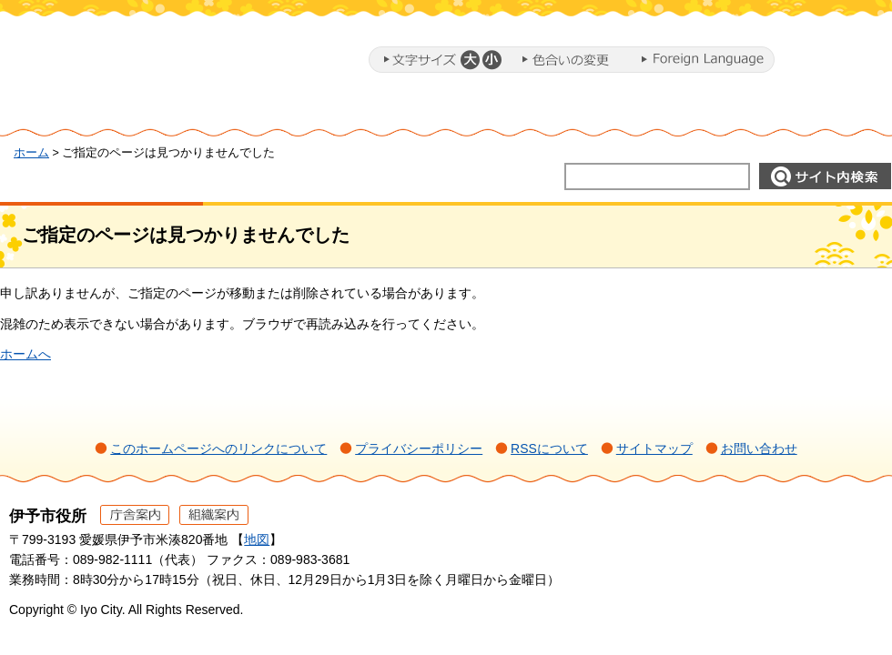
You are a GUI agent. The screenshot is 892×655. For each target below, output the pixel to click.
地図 (256, 539)
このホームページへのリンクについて (218, 448)
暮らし (196, 111)
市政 (820, 111)
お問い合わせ (759, 448)
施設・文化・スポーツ (660, 111)
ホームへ (25, 354)
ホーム (76, 111)
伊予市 (154, 62)
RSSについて (549, 448)
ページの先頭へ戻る (847, 541)
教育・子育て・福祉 (473, 111)
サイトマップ (654, 448)
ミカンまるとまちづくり (315, 111)
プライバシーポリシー (418, 448)
